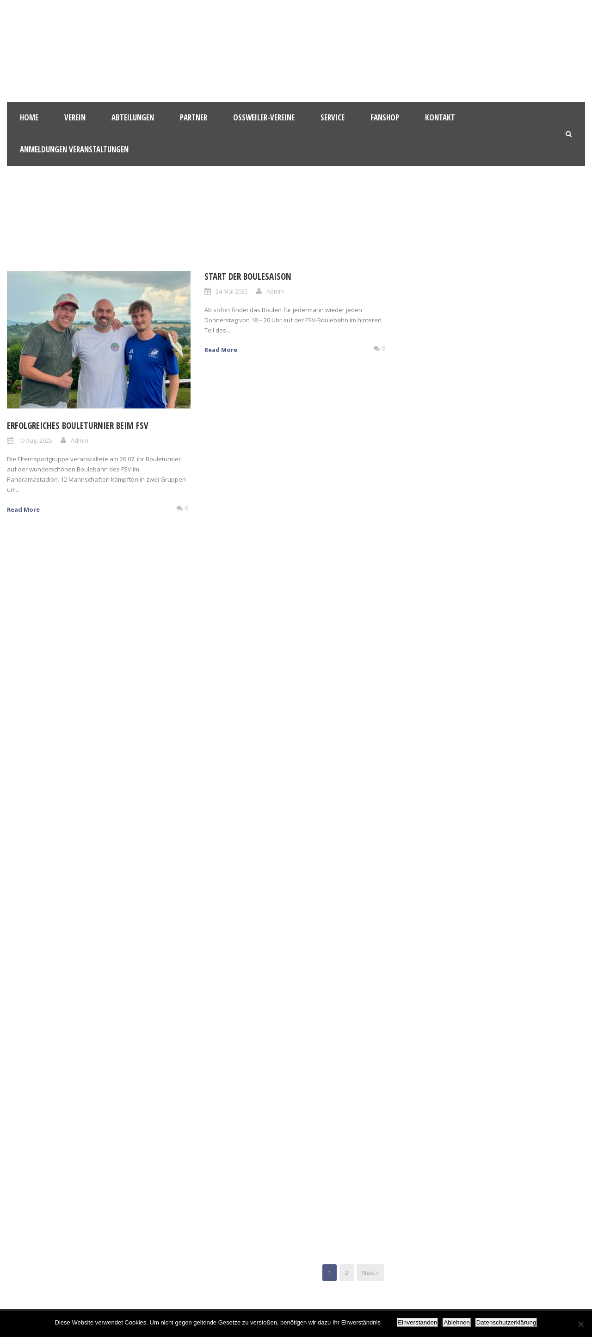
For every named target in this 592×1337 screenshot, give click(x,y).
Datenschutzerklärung (506, 1322)
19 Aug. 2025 (35, 440)
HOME (29, 117)
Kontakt (440, 117)
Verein (75, 117)
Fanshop (384, 117)
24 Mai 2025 (232, 291)
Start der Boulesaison (247, 276)
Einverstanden (417, 1322)
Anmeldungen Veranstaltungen (74, 149)
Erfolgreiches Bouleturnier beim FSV (77, 426)
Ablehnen (456, 1322)
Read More (23, 509)
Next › (370, 1272)
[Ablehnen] (580, 1324)
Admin (79, 440)
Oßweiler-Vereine (264, 117)
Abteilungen (132, 117)
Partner (193, 117)
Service (333, 117)
